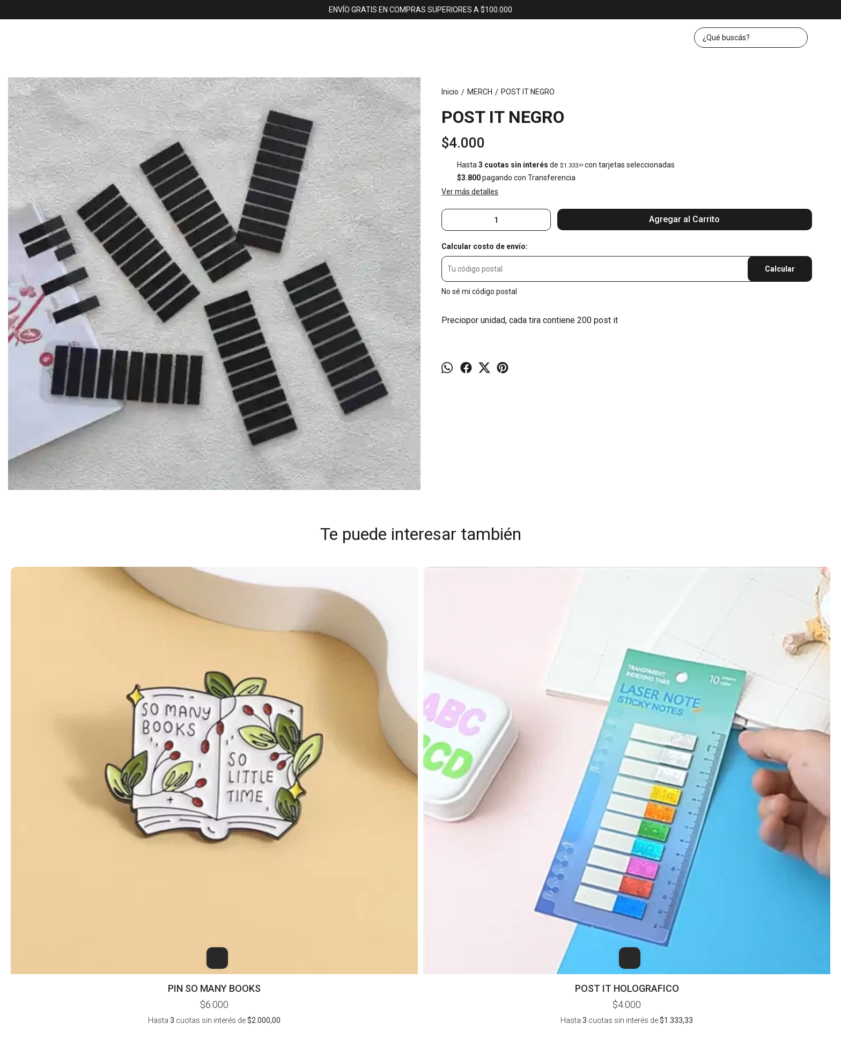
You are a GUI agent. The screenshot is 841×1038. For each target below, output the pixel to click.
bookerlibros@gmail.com (421, 909)
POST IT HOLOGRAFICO (255, 741)
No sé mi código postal (479, 291)
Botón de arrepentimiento (583, 1023)
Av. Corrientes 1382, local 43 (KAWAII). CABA (421, 888)
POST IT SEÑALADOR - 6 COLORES (420, 586)
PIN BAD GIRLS (585, 581)
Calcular (780, 269)
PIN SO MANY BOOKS (90, 741)
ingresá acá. (533, 1023)
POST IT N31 (750, 581)
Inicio (377, 859)
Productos (413, 859)
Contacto (457, 859)
